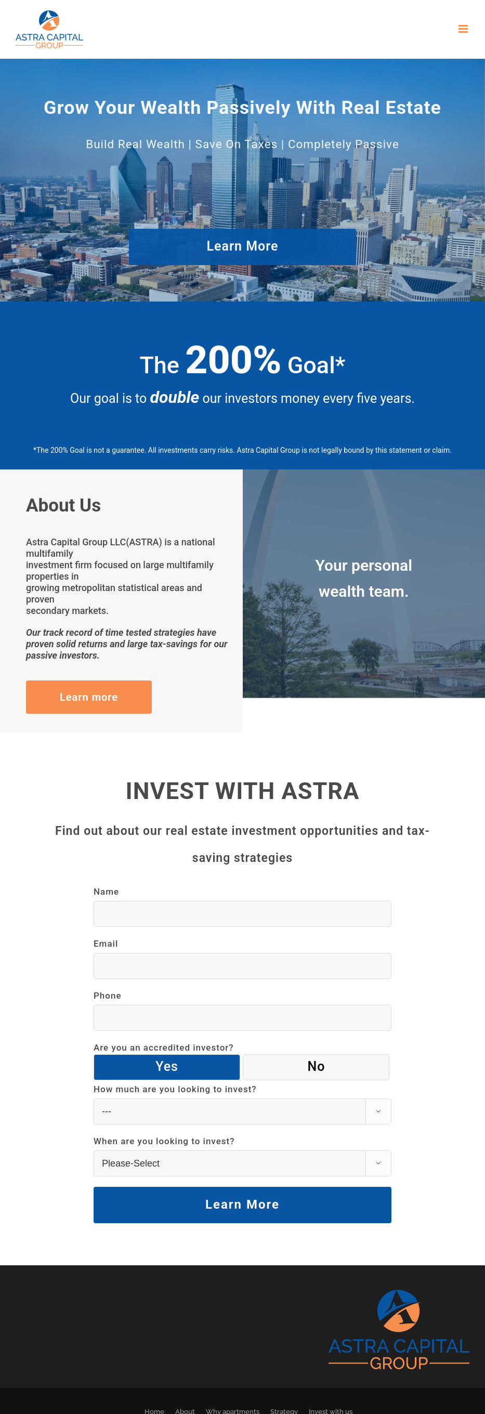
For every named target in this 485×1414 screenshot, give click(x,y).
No (316, 1066)
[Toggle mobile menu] (463, 28)
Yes (166, 1066)
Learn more (89, 697)
